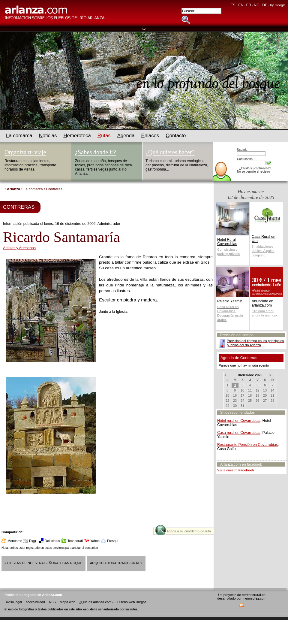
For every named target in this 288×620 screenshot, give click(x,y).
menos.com (254, 598)
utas (104, 135)
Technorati (75, 541)
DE (264, 5)
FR (248, 5)
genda (126, 135)
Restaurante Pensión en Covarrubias (247, 445)
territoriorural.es (253, 595)
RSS (52, 602)
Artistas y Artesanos (19, 248)
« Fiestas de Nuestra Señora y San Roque (43, 563)
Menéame (15, 541)
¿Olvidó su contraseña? (255, 168)
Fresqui (112, 541)
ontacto (176, 135)
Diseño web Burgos (131, 602)
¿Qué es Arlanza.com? (96, 602)
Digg (32, 541)
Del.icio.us (52, 541)
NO (256, 5)
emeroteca (77, 135)
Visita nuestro (235, 470)
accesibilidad (35, 602)
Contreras (54, 189)
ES (232, 5)
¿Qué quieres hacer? (170, 152)
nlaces (150, 135)
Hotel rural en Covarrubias (238, 421)
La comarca (33, 189)
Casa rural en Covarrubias (238, 433)
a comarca (19, 135)
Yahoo (95, 541)
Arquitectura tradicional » (116, 563)
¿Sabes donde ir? (95, 152)
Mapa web (67, 602)
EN (240, 5)
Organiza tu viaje (25, 152)
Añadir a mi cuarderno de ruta (188, 531)
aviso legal (14, 602)
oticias (48, 135)
